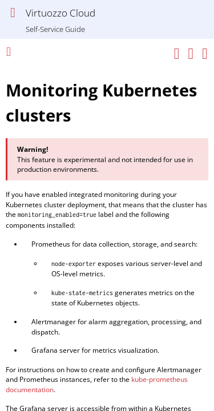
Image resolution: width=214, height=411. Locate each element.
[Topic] (107, 236)
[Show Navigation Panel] (13, 13)
